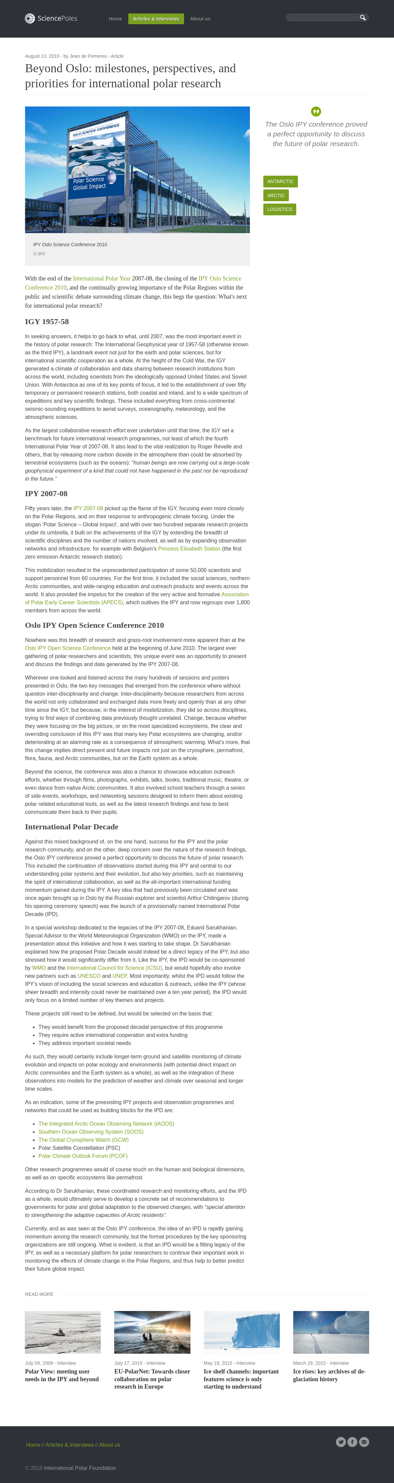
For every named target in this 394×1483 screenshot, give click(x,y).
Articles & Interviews (156, 18)
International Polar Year (101, 278)
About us (200, 18)
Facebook (352, 1442)
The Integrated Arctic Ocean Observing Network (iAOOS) (106, 1124)
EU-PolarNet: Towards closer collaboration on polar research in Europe (152, 1379)
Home (115, 18)
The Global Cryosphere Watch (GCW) (83, 1140)
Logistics (280, 209)
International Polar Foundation (80, 1468)
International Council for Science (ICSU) (114, 968)
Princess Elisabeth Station (189, 549)
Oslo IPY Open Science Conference (68, 648)
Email (364, 1442)
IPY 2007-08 (88, 508)
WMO (39, 968)
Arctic (276, 195)
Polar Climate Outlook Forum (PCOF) (83, 1156)
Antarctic (280, 181)
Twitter (341, 1442)
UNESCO (89, 976)
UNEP (120, 976)
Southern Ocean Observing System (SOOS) (90, 1132)
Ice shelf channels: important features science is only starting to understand (241, 1379)
